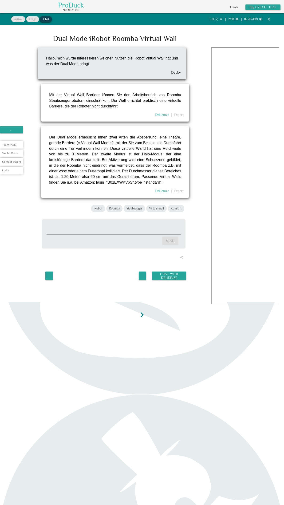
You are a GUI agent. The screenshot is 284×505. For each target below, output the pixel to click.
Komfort (176, 208)
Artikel (18, 19)
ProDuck (71, 5)
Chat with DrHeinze (169, 275)
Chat (46, 19)
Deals (234, 7)
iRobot (98, 208)
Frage (32, 19)
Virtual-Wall (156, 208)
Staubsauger (134, 208)
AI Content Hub (71, 10)
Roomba (114, 208)
